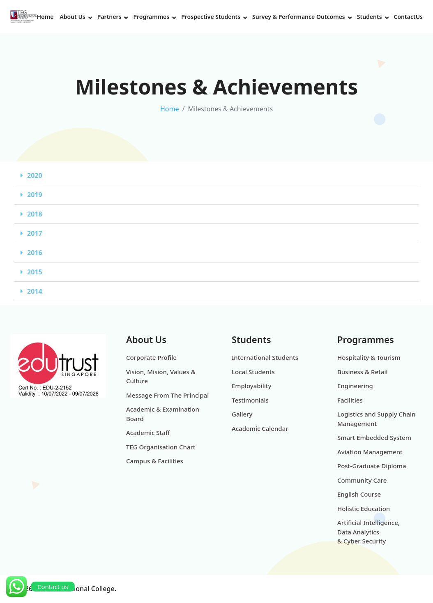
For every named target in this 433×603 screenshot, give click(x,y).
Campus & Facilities (154, 461)
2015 (34, 272)
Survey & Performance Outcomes (298, 17)
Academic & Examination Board (162, 414)
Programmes (151, 17)
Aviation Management (370, 452)
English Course (359, 494)
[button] (216, 175)
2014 (34, 291)
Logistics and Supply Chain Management (376, 419)
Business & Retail (362, 372)
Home (45, 17)
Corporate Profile (151, 357)
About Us (72, 17)
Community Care (362, 480)
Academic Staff (148, 432)
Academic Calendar (260, 428)
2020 (34, 175)
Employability (251, 386)
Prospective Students (210, 17)
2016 (34, 252)
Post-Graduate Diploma (371, 466)
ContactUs (408, 17)
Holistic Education (363, 508)
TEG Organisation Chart (161, 447)
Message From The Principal (167, 395)
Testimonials (250, 400)
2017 (34, 233)
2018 (34, 214)
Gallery (242, 414)
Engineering (355, 386)
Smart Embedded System (374, 437)
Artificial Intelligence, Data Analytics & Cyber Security (368, 531)
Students (369, 17)
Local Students (253, 372)
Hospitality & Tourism (369, 357)
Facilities (350, 400)
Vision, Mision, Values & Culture (161, 376)
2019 (34, 194)
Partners (109, 17)
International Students (265, 357)
